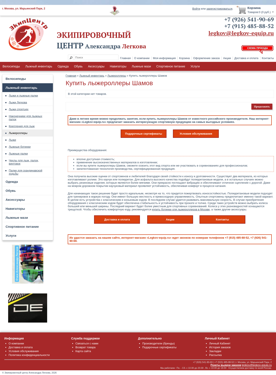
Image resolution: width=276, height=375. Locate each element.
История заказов (220, 347)
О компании (142, 58)
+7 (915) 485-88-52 (249, 26)
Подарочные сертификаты (143, 133)
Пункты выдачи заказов (225, 365)
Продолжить (262, 106)
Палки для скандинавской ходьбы (25, 172)
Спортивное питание (170, 66)
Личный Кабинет (219, 343)
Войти (196, 8)
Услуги (195, 66)
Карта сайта (83, 351)
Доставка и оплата (246, 58)
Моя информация (164, 58)
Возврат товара (85, 347)
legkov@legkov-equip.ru (241, 33)
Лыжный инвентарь (38, 66)
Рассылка (215, 355)
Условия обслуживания (196, 133)
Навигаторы (118, 66)
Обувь (78, 66)
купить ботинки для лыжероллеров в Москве (181, 209)
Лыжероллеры (18, 133)
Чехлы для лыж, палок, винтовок (24, 162)
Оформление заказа (206, 58)
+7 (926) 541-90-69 (249, 19)
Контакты (268, 58)
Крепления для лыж (21, 126)
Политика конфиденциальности (29, 355)
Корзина (184, 58)
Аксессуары (96, 66)
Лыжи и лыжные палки (23, 95)
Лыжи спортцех (18, 109)
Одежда (63, 66)
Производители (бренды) (158, 343)
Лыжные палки (18, 153)
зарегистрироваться (219, 8)
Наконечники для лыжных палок (25, 118)
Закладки (215, 351)
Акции (227, 58)
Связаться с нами (86, 343)
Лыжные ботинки (20, 146)
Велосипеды (11, 66)
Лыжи (12, 139)
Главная (125, 58)
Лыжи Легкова (18, 102)
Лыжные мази (141, 66)
